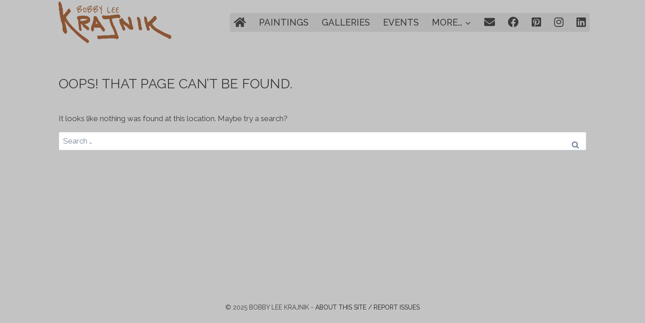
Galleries (346, 22)
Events (401, 22)
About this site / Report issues (367, 307)
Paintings (284, 22)
